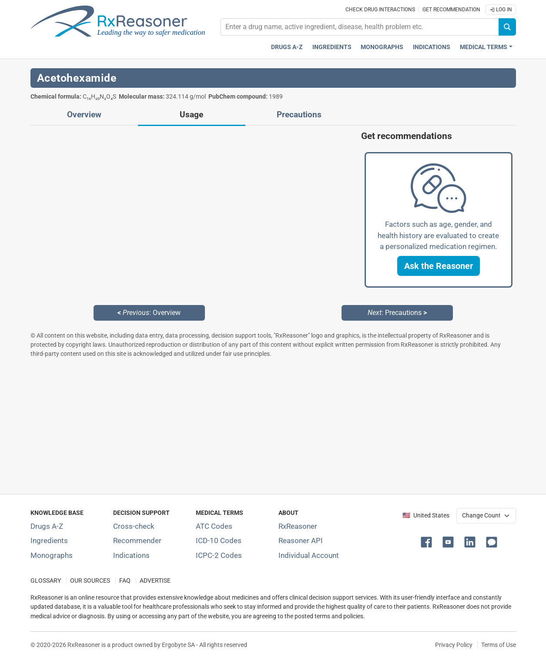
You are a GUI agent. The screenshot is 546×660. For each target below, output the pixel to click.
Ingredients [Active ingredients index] (332, 47)
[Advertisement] (273, 426)
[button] (438, 266)
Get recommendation (451, 10)
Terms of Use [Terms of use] (498, 644)
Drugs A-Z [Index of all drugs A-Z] (46, 526)
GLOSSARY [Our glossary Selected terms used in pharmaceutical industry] (45, 580)
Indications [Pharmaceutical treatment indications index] (431, 47)
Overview (84, 114)
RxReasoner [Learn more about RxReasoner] (297, 526)
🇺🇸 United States (425, 515)
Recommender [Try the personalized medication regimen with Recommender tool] (137, 540)
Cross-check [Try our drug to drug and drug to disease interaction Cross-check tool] (133, 526)
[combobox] (360, 27)
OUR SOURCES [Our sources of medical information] (90, 580)
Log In (500, 10)
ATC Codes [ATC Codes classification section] (214, 526)
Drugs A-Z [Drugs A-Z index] (287, 47)
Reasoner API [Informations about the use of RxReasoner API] (300, 540)
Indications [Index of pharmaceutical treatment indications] (131, 555)
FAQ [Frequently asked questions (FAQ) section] (125, 580)
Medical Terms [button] (483, 47)
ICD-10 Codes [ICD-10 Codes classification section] (218, 540)
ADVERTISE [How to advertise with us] (155, 580)
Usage (191, 114)
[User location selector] (486, 516)
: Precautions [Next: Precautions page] (397, 312)
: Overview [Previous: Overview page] (149, 312)
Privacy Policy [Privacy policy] (453, 644)
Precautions (299, 114)
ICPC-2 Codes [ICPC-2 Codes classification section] (219, 555)
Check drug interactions (380, 10)
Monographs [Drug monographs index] (382, 47)
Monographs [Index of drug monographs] (51, 555)
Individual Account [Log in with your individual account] (308, 555)
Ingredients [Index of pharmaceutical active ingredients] (49, 540)
